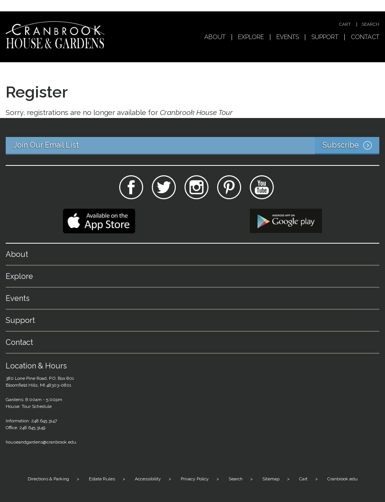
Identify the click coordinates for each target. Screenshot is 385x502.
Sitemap (270, 479)
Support (324, 37)
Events (287, 37)
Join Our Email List (196, 145)
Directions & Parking (48, 479)
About (215, 37)
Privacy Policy (195, 479)
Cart (345, 24)
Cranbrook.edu (342, 479)
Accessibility (148, 479)
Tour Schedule (37, 406)
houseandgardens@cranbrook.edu (41, 442)
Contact (365, 37)
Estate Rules (102, 479)
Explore (251, 37)
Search (370, 24)
